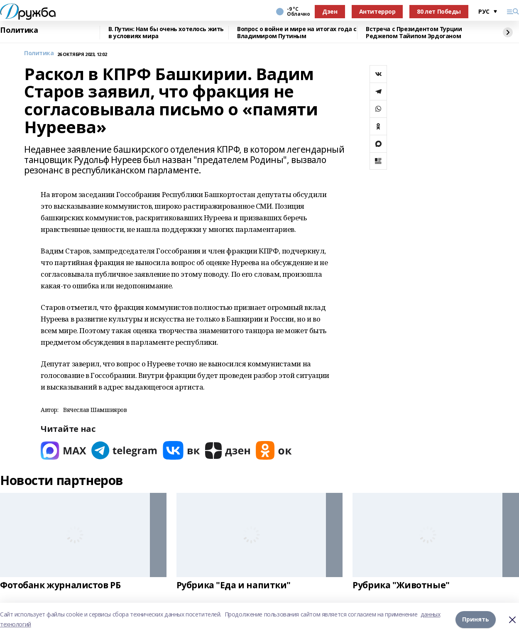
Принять (475, 619)
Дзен (329, 11)
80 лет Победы (439, 11)
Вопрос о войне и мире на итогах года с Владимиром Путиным (297, 32)
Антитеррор (377, 11)
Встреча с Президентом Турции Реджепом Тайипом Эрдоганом (414, 32)
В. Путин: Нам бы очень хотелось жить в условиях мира (166, 32)
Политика (19, 30)
